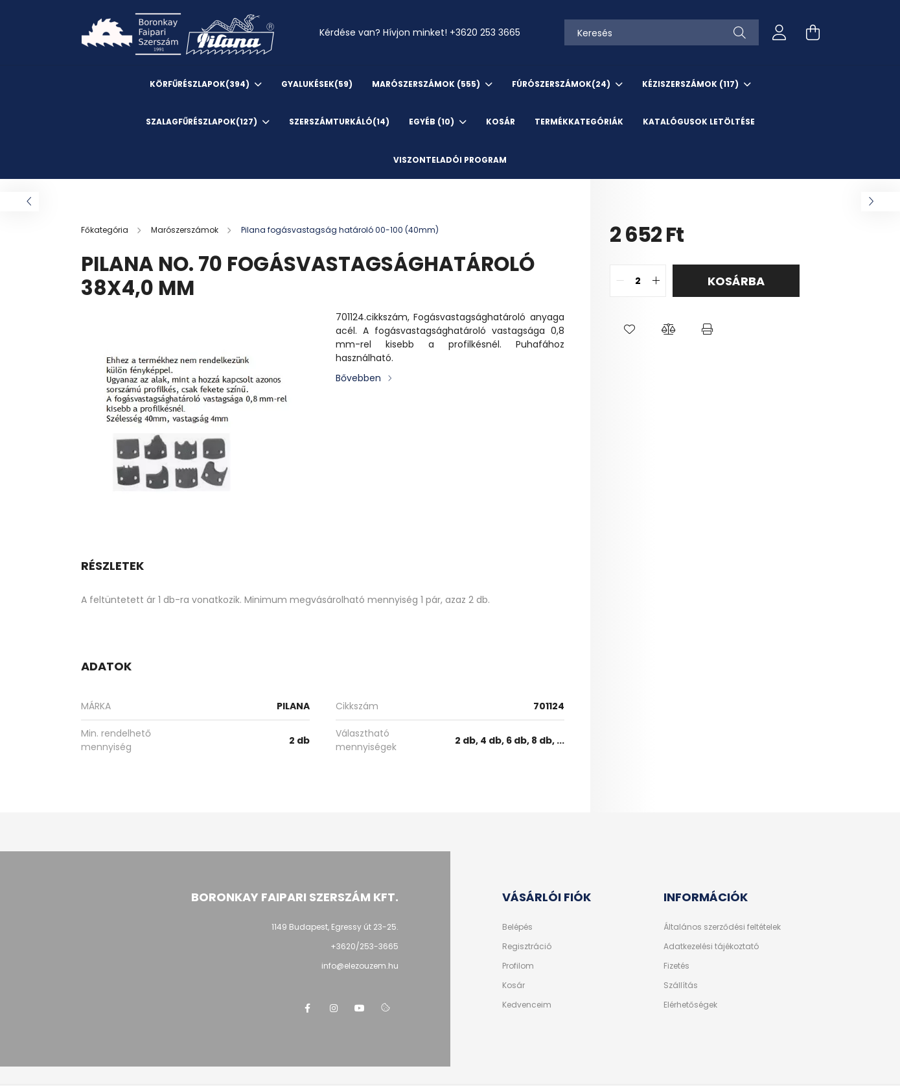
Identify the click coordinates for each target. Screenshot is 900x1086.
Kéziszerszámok (691, 83)
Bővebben (358, 378)
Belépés (517, 927)
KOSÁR (500, 121)
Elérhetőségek (690, 1004)
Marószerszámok (427, 83)
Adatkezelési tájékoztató (711, 946)
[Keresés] (661, 32)
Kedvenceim (526, 1004)
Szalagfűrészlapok (202, 121)
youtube (360, 1008)
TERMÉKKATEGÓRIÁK (579, 121)
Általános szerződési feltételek (722, 927)
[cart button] (813, 32)
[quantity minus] (620, 280)
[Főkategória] (105, 229)
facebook (308, 1008)
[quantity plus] (655, 280)
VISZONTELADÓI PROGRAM (450, 159)
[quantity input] (638, 280)
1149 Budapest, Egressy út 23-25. (334, 926)
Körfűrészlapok (200, 83)
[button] (629, 329)
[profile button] (779, 32)
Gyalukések (316, 83)
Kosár (513, 985)
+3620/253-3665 (364, 946)
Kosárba (736, 281)
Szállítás (680, 985)
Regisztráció (526, 946)
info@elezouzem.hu (359, 965)
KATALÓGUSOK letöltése (699, 121)
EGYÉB (432, 121)
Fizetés (676, 966)
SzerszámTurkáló (339, 121)
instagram (334, 1008)
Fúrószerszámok (562, 83)
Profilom (518, 966)
